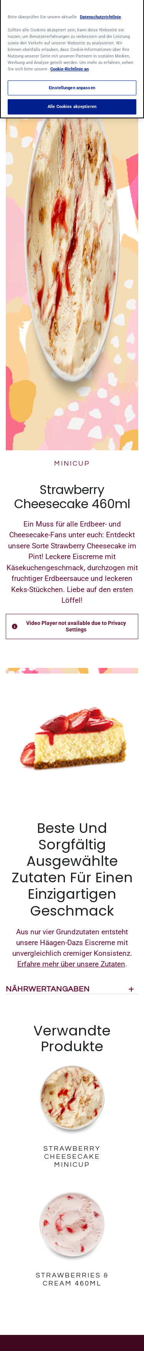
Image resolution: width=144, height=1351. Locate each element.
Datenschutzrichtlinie (100, 13)
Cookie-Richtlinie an (69, 65)
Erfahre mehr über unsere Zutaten (71, 964)
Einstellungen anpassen (72, 84)
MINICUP (72, 463)
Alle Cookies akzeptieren (72, 103)
